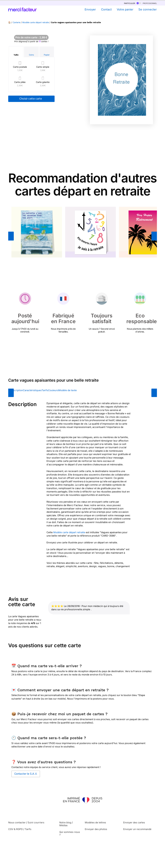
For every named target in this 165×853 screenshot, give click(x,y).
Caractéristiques (32, 390)
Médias (63, 825)
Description (16, 390)
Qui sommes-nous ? (69, 833)
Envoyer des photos (96, 829)
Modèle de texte (67, 390)
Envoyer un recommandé (137, 829)
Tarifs (45, 390)
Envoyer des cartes (134, 822)
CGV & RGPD (15, 829)
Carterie (16, 22)
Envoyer (90, 9)
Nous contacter (17, 822)
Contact (106, 9)
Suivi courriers (36, 822)
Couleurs (53, 390)
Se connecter (147, 9)
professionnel (147, 3)
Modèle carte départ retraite (35, 22)
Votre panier (125, 9)
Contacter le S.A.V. (25, 773)
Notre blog (65, 822)
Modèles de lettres (95, 822)
